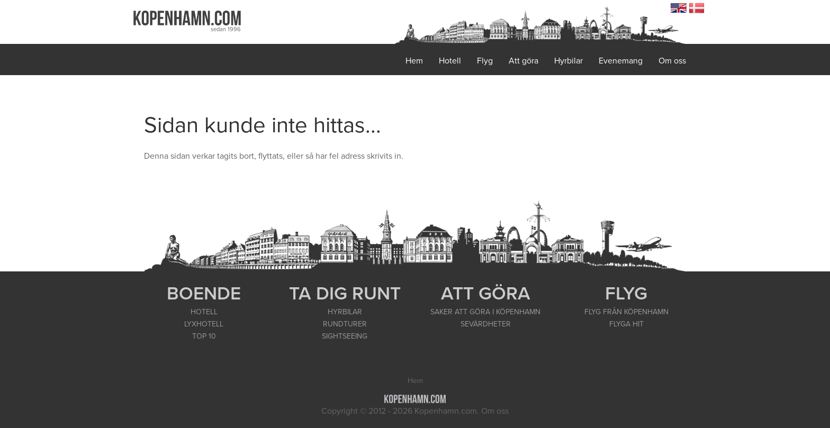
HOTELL (204, 311)
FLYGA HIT (626, 324)
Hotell (450, 61)
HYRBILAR (345, 311)
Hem (414, 61)
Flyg (485, 61)
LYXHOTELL (203, 324)
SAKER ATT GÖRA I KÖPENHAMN (485, 311)
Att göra (523, 61)
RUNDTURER (345, 324)
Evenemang (621, 61)
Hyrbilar (568, 61)
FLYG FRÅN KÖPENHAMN (626, 311)
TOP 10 (204, 336)
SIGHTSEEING (344, 336)
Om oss (672, 61)
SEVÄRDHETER (486, 324)
